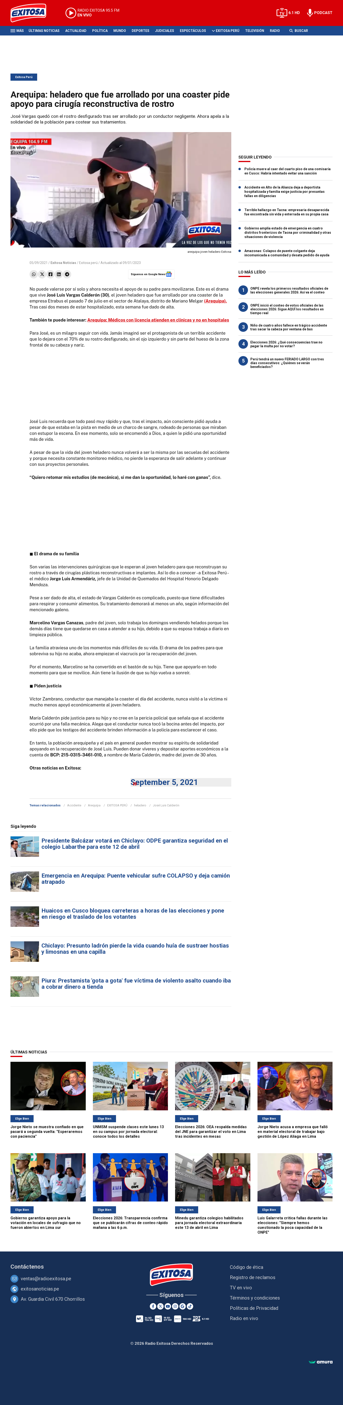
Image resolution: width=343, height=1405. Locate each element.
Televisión (254, 31)
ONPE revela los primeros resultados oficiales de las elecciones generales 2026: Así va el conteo (289, 290)
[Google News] (182, 1306)
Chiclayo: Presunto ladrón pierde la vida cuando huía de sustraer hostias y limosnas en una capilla (135, 948)
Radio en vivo (244, 1318)
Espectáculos (193, 31)
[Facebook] (153, 1306)
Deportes (140, 31)
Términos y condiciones (255, 1298)
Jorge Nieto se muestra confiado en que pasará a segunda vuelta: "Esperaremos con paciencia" (47, 1132)
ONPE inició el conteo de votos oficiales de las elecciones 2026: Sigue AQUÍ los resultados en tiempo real (287, 309)
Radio (275, 31)
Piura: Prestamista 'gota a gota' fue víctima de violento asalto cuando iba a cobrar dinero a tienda (136, 983)
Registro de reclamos (252, 1277)
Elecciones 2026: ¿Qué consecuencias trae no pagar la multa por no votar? (286, 344)
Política (100, 31)
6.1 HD (294, 12)
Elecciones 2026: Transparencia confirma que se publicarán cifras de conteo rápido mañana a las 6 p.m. (130, 1223)
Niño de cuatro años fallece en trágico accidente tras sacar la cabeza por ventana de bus (288, 327)
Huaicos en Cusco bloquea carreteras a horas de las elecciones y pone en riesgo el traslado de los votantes (132, 913)
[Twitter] (160, 1306)
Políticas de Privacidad (254, 1308)
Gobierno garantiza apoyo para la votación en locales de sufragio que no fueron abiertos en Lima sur (45, 1223)
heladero (140, 805)
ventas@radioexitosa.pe (46, 1278)
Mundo (119, 31)
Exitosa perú (88, 263)
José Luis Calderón (166, 805)
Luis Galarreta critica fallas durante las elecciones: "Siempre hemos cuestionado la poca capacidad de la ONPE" (292, 1225)
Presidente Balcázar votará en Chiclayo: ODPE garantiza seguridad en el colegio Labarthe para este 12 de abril (134, 843)
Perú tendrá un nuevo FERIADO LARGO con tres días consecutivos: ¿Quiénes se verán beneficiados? (287, 363)
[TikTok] (190, 1306)
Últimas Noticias (44, 31)
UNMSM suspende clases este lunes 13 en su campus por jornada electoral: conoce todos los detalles (128, 1132)
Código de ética (246, 1267)
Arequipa (94, 805)
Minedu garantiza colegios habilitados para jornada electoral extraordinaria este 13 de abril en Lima (209, 1223)
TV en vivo (241, 1288)
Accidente (74, 805)
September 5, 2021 (164, 782)
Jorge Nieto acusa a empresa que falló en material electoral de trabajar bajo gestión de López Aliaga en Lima (292, 1132)
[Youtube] (168, 1306)
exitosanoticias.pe (40, 1289)
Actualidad (75, 31)
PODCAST (323, 12)
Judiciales (164, 31)
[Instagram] (175, 1306)
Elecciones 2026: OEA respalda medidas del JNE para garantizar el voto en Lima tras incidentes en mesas (211, 1132)
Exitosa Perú (227, 31)
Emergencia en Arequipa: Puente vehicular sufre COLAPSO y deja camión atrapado (135, 878)
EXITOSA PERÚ (117, 805)
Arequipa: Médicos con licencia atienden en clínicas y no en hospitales (158, 320)
